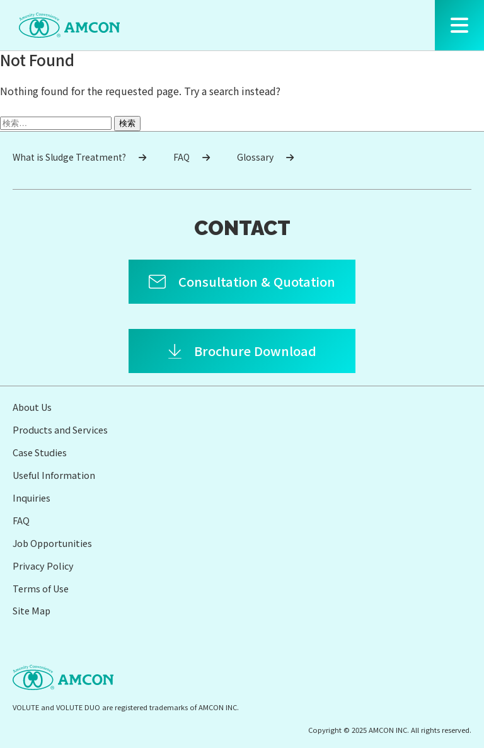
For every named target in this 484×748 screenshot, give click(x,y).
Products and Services (60, 429)
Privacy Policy (43, 565)
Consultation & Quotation (256, 281)
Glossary (265, 157)
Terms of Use (41, 588)
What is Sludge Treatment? (79, 157)
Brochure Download (255, 351)
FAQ (191, 157)
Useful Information (54, 474)
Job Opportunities (52, 542)
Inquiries (31, 497)
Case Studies (40, 452)
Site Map (31, 610)
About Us (32, 406)
